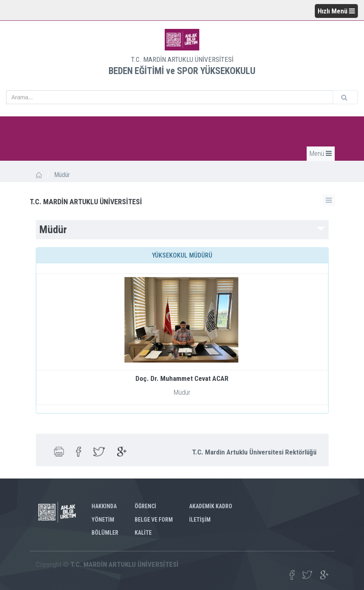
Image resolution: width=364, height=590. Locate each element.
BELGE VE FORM (154, 519)
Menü (321, 153)
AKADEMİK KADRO (210, 506)
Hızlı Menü (336, 11)
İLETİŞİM (200, 519)
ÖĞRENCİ (145, 506)
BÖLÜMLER (105, 532)
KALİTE (143, 532)
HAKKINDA (104, 506)
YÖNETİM (103, 519)
